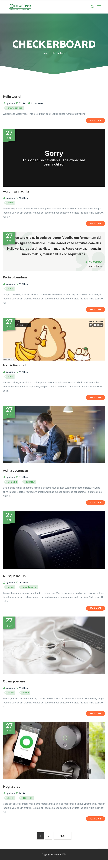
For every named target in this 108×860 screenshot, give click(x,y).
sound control (29, 587)
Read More (95, 121)
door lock (27, 798)
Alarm (10, 798)
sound (26, 692)
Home (45, 53)
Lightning (12, 482)
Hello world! (12, 97)
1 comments (35, 103)
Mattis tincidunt (15, 365)
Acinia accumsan (15, 471)
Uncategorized (14, 108)
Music (10, 587)
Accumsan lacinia (16, 191)
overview (30, 482)
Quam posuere (14, 681)
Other (10, 202)
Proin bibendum (15, 277)
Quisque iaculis (14, 576)
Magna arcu (11, 787)
